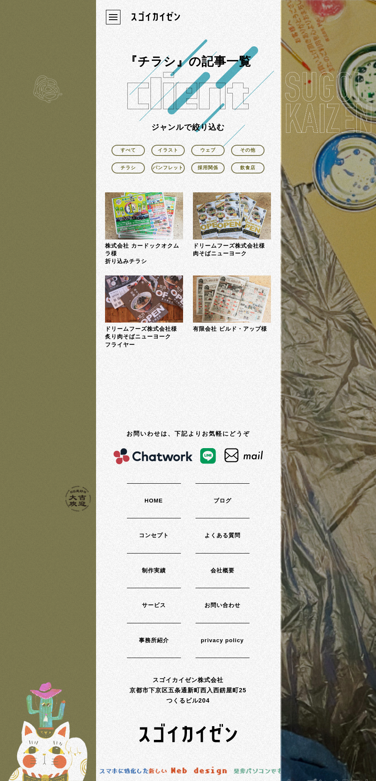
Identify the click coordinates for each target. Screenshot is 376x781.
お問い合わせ (223, 605)
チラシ (128, 167)
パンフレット (168, 167)
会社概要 (223, 570)
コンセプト (154, 535)
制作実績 (154, 570)
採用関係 (208, 167)
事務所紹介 (154, 640)
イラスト (168, 150)
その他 (248, 150)
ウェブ (208, 150)
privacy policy (222, 640)
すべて (128, 150)
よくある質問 (223, 535)
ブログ (223, 500)
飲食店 (248, 167)
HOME (153, 500)
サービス (154, 605)
